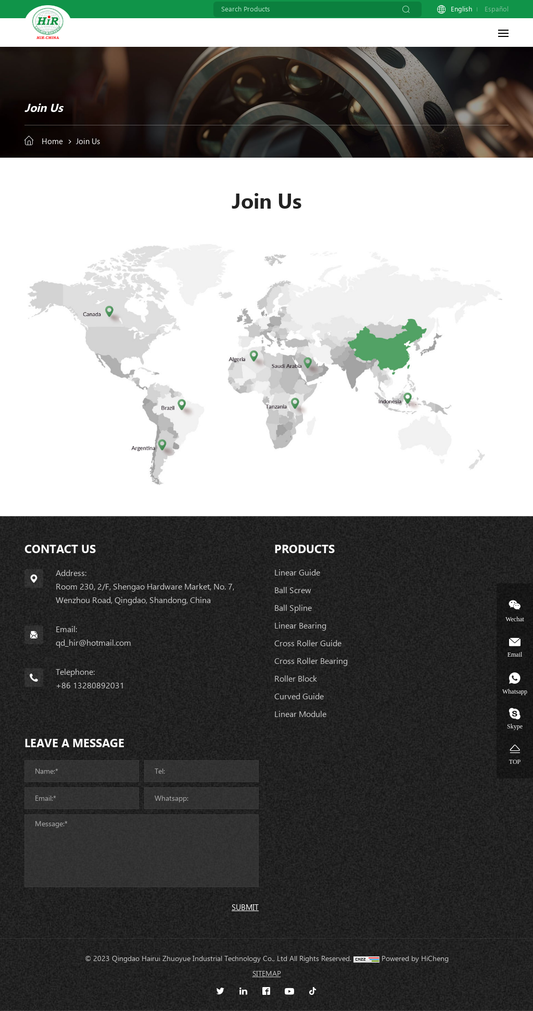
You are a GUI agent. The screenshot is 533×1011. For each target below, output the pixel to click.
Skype (515, 726)
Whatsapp (514, 691)
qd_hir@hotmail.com (93, 643)
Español (497, 9)
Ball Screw (292, 590)
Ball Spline (293, 608)
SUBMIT (245, 907)
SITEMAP (266, 973)
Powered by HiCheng (415, 958)
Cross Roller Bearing (311, 661)
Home (52, 141)
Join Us (88, 141)
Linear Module (300, 714)
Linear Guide (297, 573)
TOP (515, 761)
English (461, 9)
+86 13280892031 (90, 685)
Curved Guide (299, 696)
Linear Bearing (300, 626)
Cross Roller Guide (307, 643)
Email (515, 654)
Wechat (514, 619)
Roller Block (295, 679)
